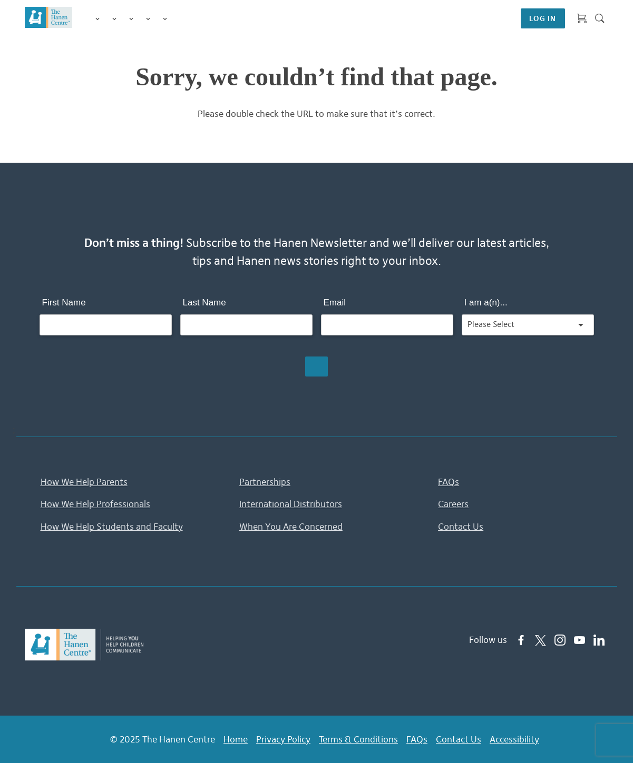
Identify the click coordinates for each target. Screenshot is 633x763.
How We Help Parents (84, 482)
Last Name (204, 303)
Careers (453, 504)
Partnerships (264, 482)
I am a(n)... (486, 303)
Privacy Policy (283, 739)
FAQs (448, 482)
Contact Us (460, 526)
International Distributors (290, 504)
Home (235, 739)
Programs (114, 19)
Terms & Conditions (358, 739)
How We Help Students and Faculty (112, 526)
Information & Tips (148, 19)
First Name (64, 303)
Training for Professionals (131, 19)
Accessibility (514, 739)
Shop (177, 18)
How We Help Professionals (95, 504)
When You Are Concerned (291, 526)
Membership (165, 19)
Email (335, 303)
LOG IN (542, 18)
